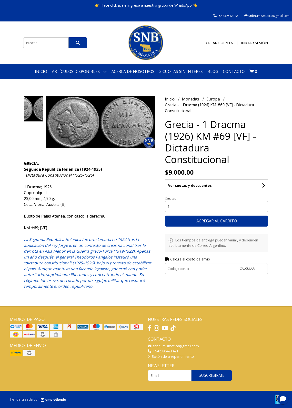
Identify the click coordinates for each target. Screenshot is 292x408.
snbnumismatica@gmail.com (173, 346)
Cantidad (170, 198)
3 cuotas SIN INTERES (181, 71)
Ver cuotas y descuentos (190, 185)
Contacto (234, 71)
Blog (213, 71)
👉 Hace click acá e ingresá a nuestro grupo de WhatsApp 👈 (146, 5)
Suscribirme (211, 375)
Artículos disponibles (79, 71)
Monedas (191, 99)
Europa (213, 99)
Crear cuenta (219, 42)
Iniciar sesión (254, 42)
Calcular (247, 268)
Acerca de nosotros (132, 71)
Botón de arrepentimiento (171, 356)
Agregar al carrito (216, 221)
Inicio (41, 71)
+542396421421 (163, 351)
